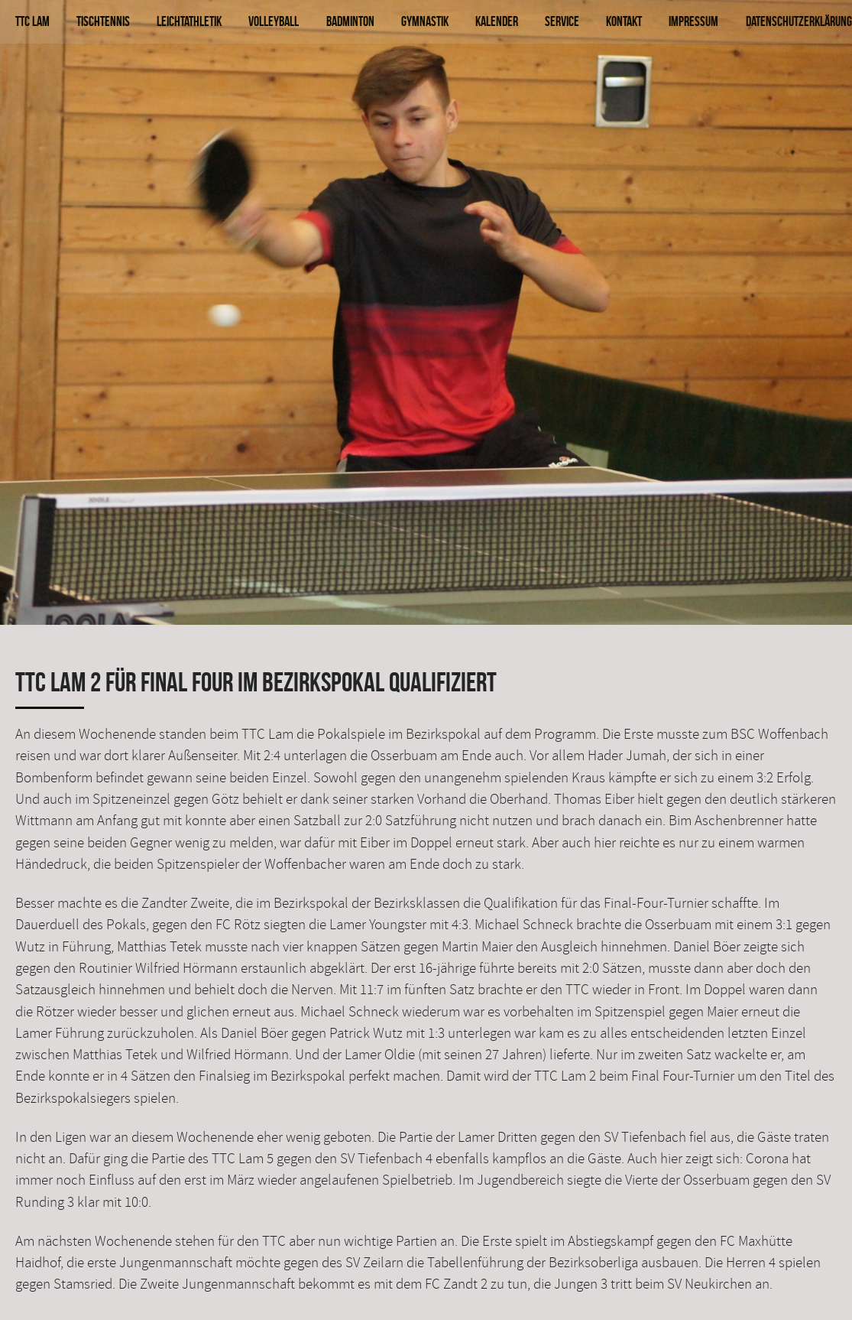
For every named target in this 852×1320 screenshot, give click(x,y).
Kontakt (624, 21)
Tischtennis (103, 21)
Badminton (350, 21)
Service (562, 21)
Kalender (496, 21)
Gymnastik (425, 21)
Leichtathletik (189, 21)
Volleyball (273, 21)
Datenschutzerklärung (799, 21)
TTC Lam (32, 21)
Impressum (693, 21)
